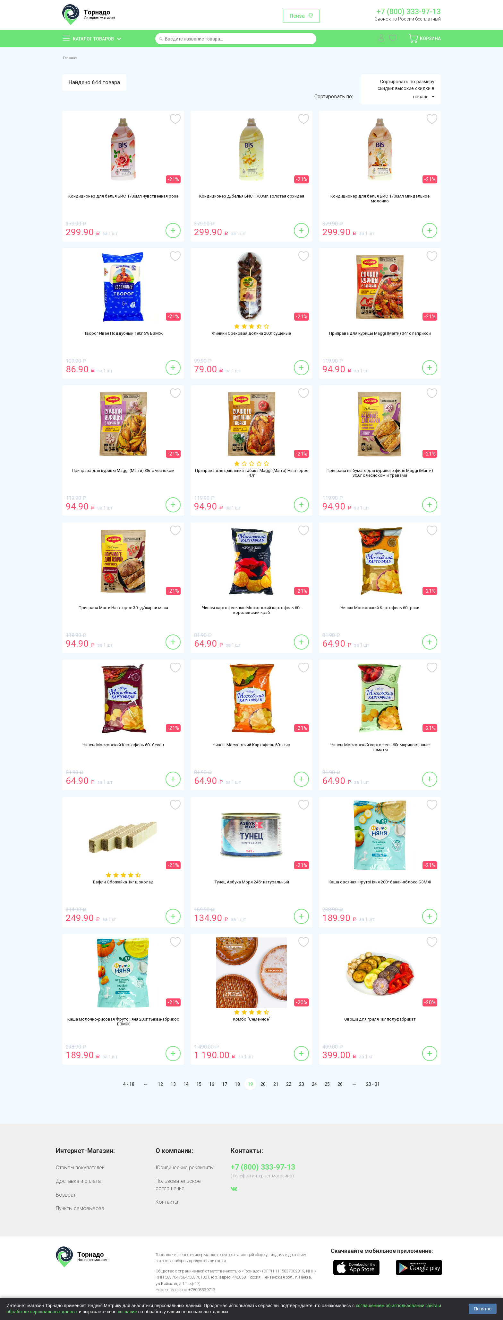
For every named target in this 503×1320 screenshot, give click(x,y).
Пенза (297, 16)
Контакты (167, 1221)
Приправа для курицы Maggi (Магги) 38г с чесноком (123, 493)
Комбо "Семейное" (251, 1038)
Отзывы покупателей (80, 1186)
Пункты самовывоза (80, 1227)
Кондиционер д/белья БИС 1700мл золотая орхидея (251, 218)
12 (160, 1103)
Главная (72, 58)
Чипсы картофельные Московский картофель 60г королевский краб (251, 630)
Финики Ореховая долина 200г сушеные (251, 353)
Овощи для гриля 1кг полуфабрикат (380, 1038)
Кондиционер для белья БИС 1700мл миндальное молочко (380, 218)
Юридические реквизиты (185, 1186)
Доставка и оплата (78, 1200)
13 (173, 1103)
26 (340, 1103)
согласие (127, 1311)
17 (224, 1103)
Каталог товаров (93, 38)
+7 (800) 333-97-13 (409, 12)
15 (198, 1103)
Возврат (66, 1213)
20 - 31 (373, 1103)
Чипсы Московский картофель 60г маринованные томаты (380, 767)
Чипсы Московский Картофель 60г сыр (251, 764)
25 (327, 1103)
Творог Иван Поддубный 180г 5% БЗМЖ (123, 353)
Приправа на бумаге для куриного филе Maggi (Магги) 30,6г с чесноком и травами (380, 493)
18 (237, 1103)
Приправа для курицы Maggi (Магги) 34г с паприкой (380, 355)
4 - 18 (128, 1103)
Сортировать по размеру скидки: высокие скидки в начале (401, 107)
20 (263, 1103)
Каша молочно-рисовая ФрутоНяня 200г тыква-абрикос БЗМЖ (123, 1041)
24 (314, 1103)
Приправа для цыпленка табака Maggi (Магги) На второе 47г (251, 493)
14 (186, 1103)
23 (301, 1103)
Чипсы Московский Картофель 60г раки (379, 627)
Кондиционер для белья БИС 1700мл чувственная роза (123, 218)
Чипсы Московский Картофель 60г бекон (123, 764)
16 (211, 1103)
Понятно (482, 1308)
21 (275, 1103)
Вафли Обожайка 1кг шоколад (123, 901)
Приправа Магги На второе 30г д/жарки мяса (123, 627)
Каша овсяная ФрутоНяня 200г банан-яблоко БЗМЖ (380, 904)
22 (288, 1103)
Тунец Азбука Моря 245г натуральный (251, 901)
